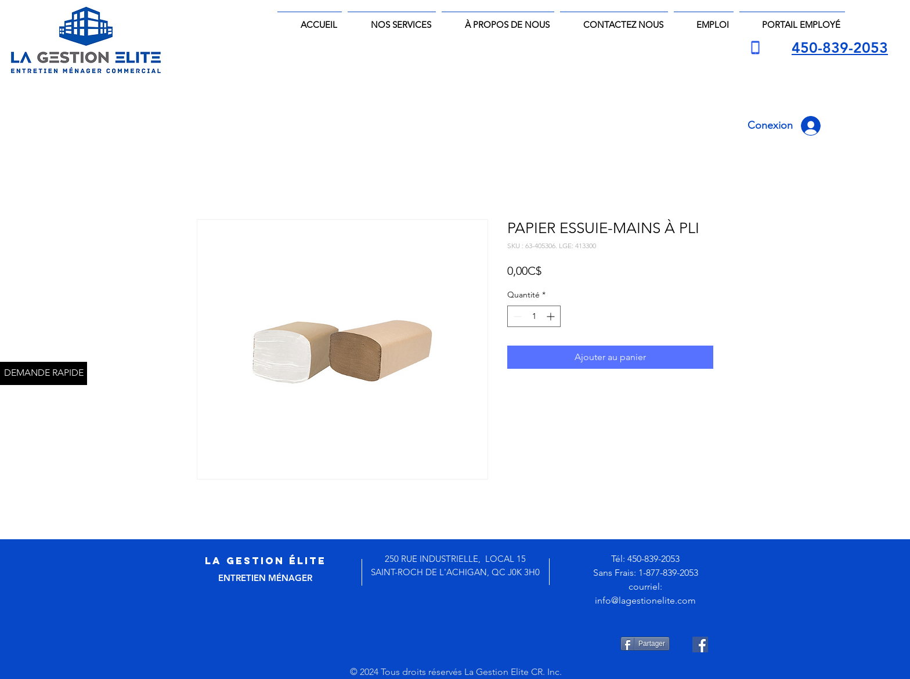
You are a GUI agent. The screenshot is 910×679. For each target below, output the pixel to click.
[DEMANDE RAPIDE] (43, 373)
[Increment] (551, 316)
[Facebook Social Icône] (700, 644)
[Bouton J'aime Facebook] (464, 644)
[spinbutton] (533, 316)
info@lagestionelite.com (645, 600)
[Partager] (645, 644)
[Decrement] (516, 316)
